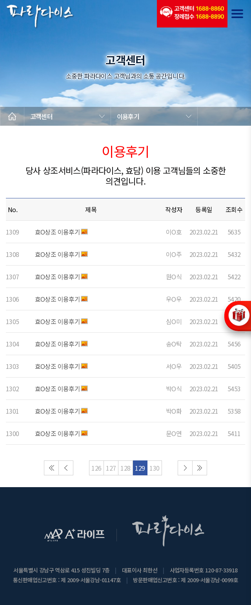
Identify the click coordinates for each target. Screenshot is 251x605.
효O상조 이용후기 (57, 232)
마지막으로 (200, 468)
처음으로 (51, 468)
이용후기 (128, 116)
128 (125, 468)
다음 (185, 468)
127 (111, 468)
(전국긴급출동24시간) (192, 14)
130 (154, 468)
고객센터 (41, 116)
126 (96, 468)
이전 (66, 468)
